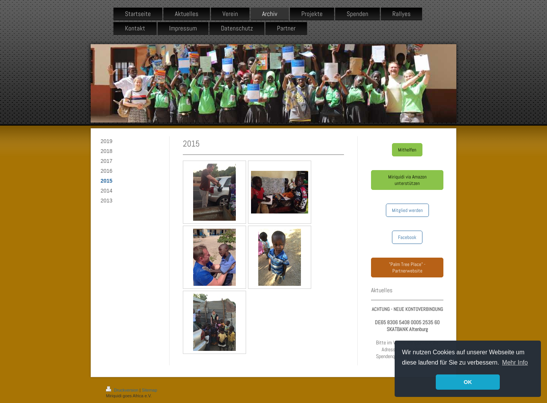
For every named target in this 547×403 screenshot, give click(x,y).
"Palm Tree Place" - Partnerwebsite (407, 267)
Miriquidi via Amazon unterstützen (407, 180)
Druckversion (122, 390)
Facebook (407, 237)
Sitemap (149, 390)
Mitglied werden (407, 210)
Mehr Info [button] (515, 362)
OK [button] (468, 382)
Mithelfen (407, 150)
